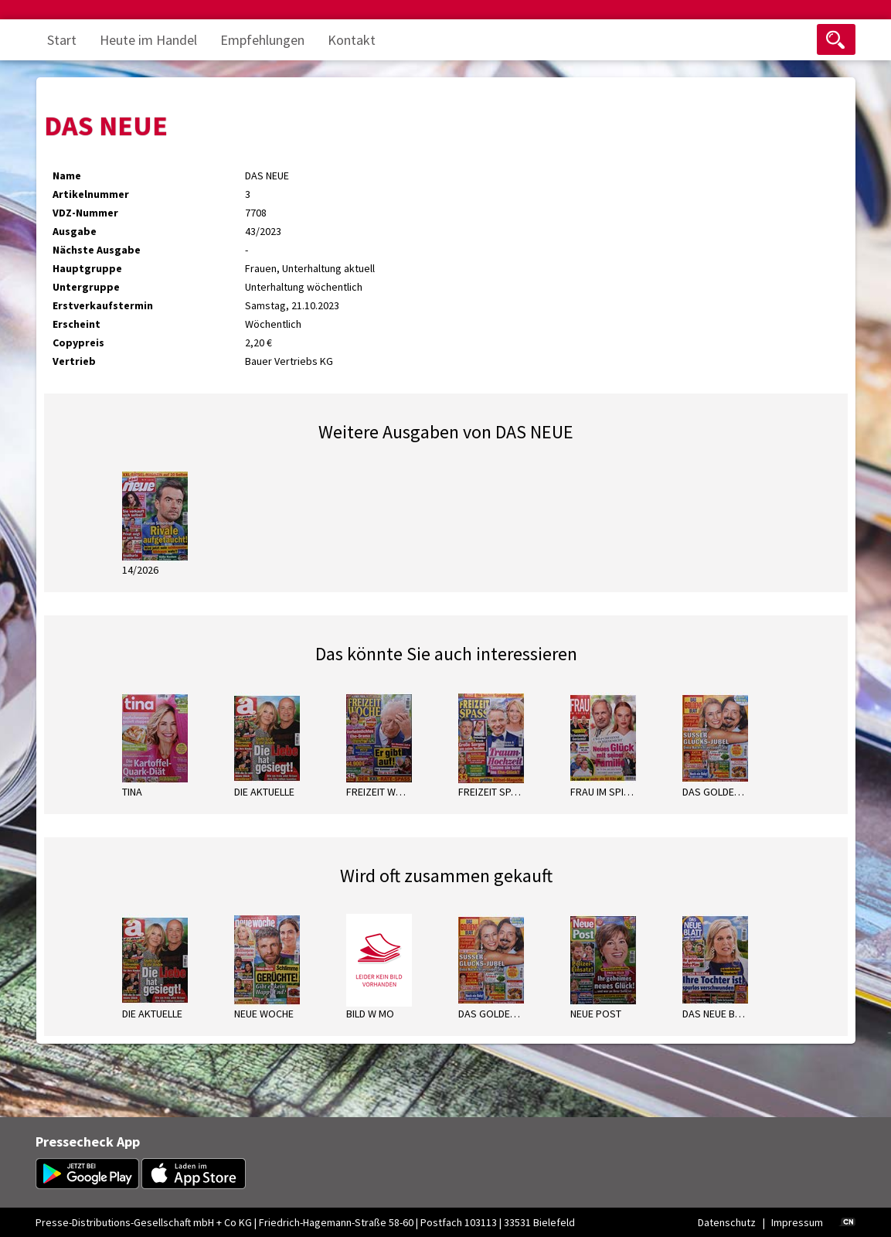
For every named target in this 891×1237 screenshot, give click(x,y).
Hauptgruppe (87, 268)
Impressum (797, 1222)
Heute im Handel (148, 40)
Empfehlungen (262, 40)
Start (62, 40)
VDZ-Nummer (85, 213)
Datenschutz (727, 1222)
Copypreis (78, 342)
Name (67, 175)
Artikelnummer (91, 194)
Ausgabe (75, 231)
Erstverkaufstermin (103, 305)
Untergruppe (86, 287)
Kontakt (352, 40)
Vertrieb (74, 361)
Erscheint (76, 324)
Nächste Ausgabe (97, 250)
